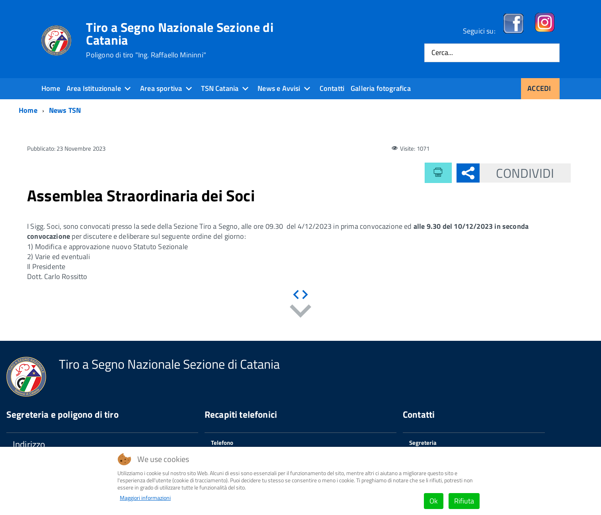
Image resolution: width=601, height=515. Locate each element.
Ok (433, 500)
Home (50, 88)
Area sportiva (161, 88)
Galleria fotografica (381, 88)
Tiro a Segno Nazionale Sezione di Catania (179, 40)
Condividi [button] (517, 173)
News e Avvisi (279, 88)
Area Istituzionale (93, 88)
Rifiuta (464, 500)
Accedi (539, 88)
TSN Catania (219, 88)
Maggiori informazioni (145, 498)
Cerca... (442, 53)
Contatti (332, 88)
